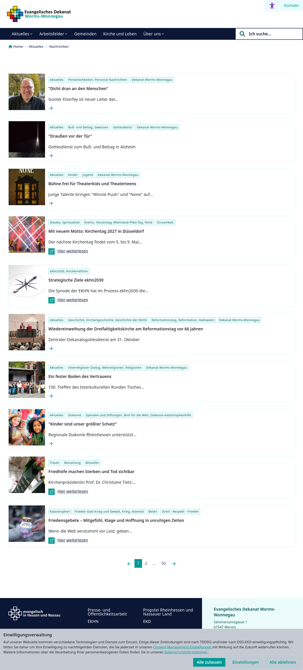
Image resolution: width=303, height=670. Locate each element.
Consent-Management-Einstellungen (182, 647)
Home (15, 46)
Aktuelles (20, 34)
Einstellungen (245, 662)
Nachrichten (59, 46)
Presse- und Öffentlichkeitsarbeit (107, 612)
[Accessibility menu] (272, 5)
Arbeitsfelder (51, 34)
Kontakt (291, 5)
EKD (147, 621)
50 (163, 563)
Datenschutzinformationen (186, 652)
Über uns (152, 34)
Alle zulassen (209, 662)
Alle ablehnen (282, 662)
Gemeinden (85, 34)
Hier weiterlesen (68, 251)
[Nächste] (174, 563)
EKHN (93, 621)
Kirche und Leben (120, 34)
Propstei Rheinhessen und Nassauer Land (168, 612)
